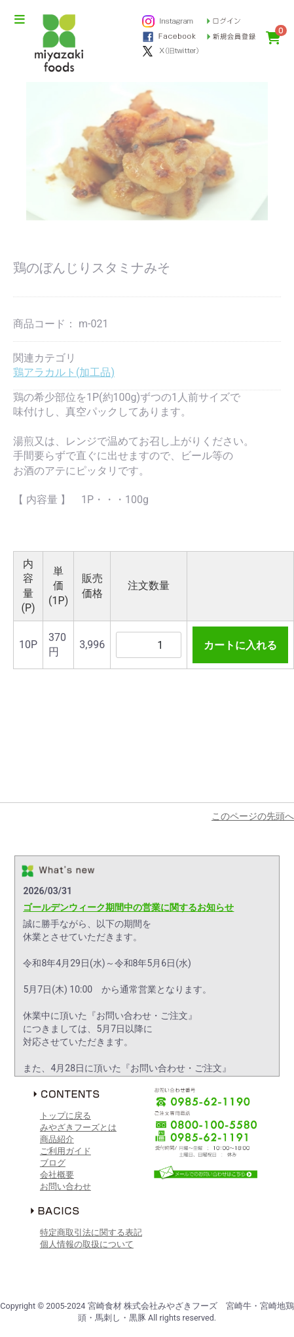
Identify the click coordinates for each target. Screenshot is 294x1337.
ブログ (52, 1163)
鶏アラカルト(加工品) (64, 372)
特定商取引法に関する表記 (91, 1232)
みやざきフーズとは (78, 1127)
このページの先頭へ (252, 816)
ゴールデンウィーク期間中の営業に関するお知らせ (128, 907)
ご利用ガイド (65, 1151)
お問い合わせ (65, 1186)
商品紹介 (57, 1139)
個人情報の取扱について (87, 1244)
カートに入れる (240, 645)
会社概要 (57, 1175)
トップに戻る (65, 1116)
